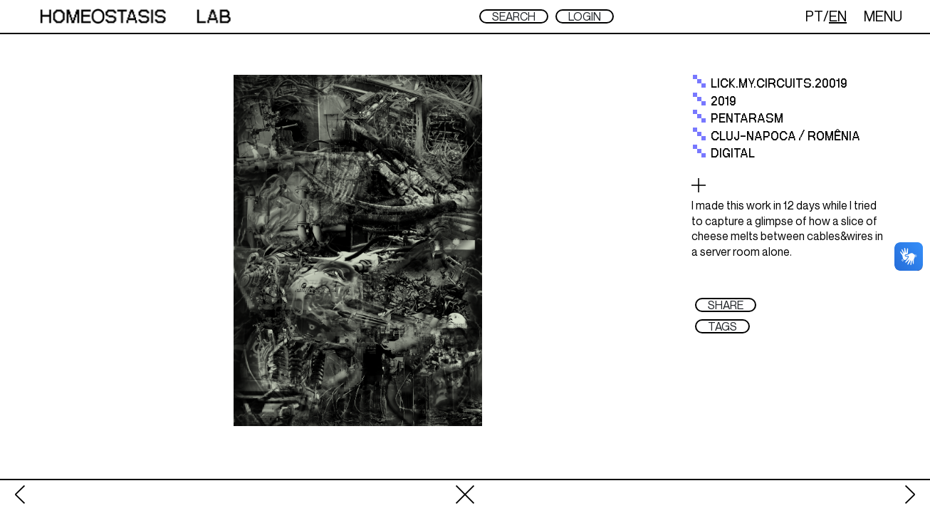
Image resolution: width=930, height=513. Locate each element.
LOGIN (584, 16)
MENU (883, 16)
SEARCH (513, 16)
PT (814, 16)
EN (838, 16)
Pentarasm (747, 119)
